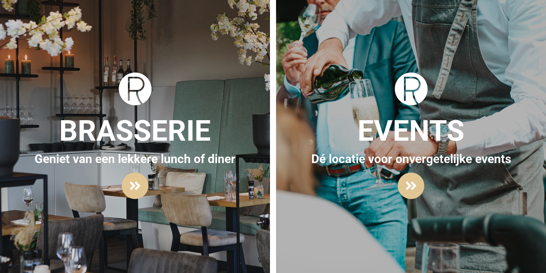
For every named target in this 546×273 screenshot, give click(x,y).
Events (411, 131)
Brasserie (135, 131)
